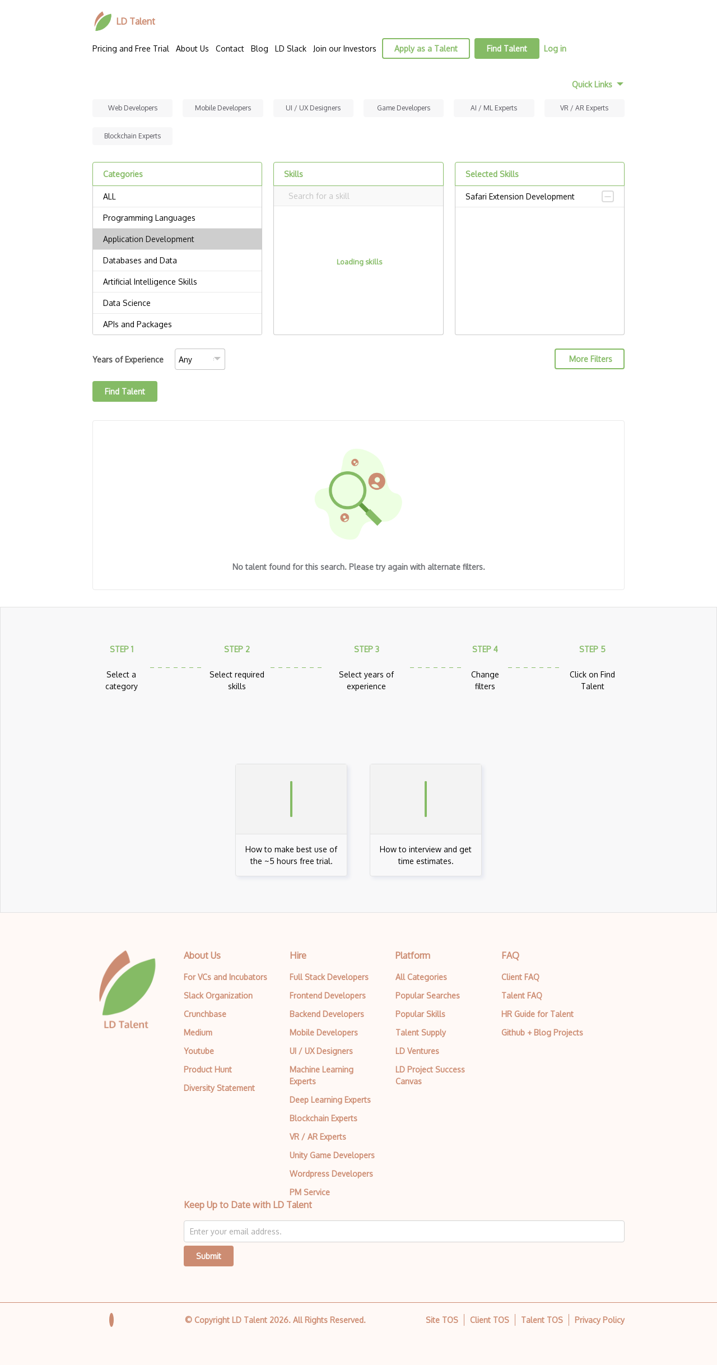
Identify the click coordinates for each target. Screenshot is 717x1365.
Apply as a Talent (426, 48)
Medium (198, 1032)
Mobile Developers (223, 108)
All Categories (421, 977)
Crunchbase (205, 1014)
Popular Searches (427, 995)
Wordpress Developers (331, 1173)
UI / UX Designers (313, 108)
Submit (208, 1256)
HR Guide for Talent (537, 1014)
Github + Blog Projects (542, 1032)
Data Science (177, 303)
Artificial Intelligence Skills (177, 281)
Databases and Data (177, 260)
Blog (259, 48)
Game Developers (403, 108)
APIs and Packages (177, 324)
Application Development (177, 239)
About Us (192, 48)
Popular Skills (420, 1014)
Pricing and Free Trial (130, 48)
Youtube (199, 1051)
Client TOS (489, 1320)
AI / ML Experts (494, 108)
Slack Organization (218, 995)
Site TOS (442, 1320)
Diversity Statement (219, 1088)
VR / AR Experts (584, 108)
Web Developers (132, 108)
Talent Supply (420, 1032)
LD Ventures (417, 1051)
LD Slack (290, 48)
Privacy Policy (600, 1320)
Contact (230, 48)
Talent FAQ (521, 995)
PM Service (310, 1192)
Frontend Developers (328, 995)
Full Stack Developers (329, 977)
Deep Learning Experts (330, 1099)
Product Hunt (208, 1069)
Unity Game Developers (332, 1155)
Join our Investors (344, 48)
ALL (177, 196)
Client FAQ (520, 977)
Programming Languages (177, 218)
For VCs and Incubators (225, 977)
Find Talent (507, 48)
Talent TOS (542, 1320)
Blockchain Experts (132, 136)
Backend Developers (327, 1014)
